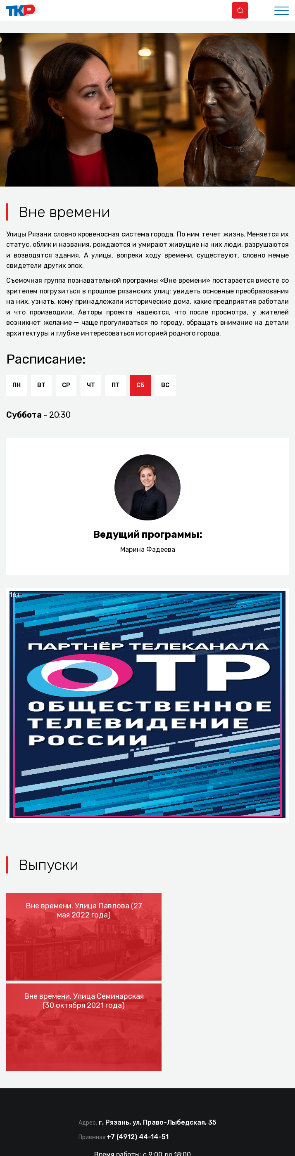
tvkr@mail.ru (180, 1063)
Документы (92, 1144)
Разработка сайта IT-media (190, 1103)
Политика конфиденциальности (175, 1144)
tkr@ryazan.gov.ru (122, 1071)
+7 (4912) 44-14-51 (138, 1038)
